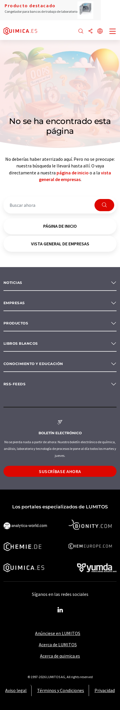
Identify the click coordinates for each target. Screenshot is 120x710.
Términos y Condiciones (60, 690)
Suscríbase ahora (60, 471)
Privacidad (104, 690)
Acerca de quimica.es (60, 656)
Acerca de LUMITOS (58, 644)
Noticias (12, 282)
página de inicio (73, 173)
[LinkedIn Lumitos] (60, 610)
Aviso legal (16, 690)
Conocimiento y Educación (33, 364)
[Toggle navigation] (113, 32)
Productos (15, 323)
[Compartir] (90, 31)
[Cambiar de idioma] (100, 31)
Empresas (14, 303)
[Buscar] (81, 31)
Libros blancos (20, 343)
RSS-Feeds (14, 384)
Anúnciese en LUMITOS (57, 633)
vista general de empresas (60, 244)
